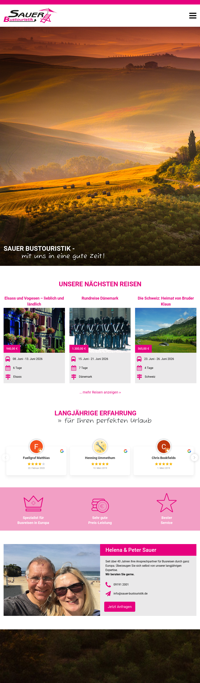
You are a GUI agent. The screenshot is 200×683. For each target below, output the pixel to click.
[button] (195, 458)
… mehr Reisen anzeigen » (100, 392)
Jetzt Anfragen (121, 607)
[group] (36, 461)
